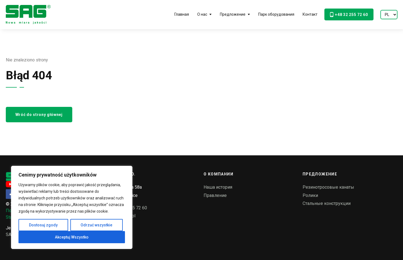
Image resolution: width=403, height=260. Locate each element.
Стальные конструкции (327, 203)
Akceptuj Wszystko (72, 237)
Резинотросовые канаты (328, 187)
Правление (215, 195)
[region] (71, 207)
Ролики (310, 195)
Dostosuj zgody (43, 225)
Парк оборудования (276, 14)
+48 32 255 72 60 (349, 14)
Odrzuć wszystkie (96, 225)
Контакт (310, 14)
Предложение (232, 14)
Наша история (218, 187)
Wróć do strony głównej (39, 114)
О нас (202, 14)
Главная (181, 14)
